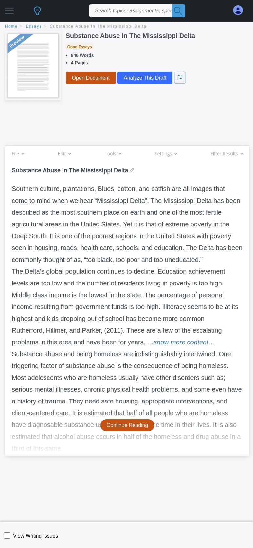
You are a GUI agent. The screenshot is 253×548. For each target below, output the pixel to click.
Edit (64, 153)
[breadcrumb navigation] (126, 26)
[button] (9, 9)
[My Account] (240, 10)
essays (34, 26)
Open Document (91, 78)
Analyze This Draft (145, 78)
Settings (166, 153)
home (11, 26)
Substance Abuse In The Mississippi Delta (98, 26)
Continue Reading (127, 425)
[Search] (178, 10)
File (18, 153)
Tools (113, 153)
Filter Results (227, 153)
